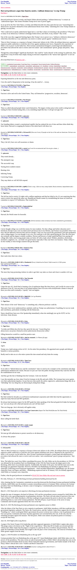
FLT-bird (27, 389)
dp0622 (25, 186)
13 (1, 321)
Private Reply (13, 87)
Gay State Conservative (31, 410)
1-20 (5, 75)
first (2, 75)
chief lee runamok (30, 337)
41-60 (14, 75)
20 (1, 547)
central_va (26, 148)
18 (1, 425)
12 (1, 296)
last (25, 75)
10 (1, 262)
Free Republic (5, 1)
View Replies (21, 87)
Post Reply (5, 87)
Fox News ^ (4, 13)
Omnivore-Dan (28, 248)
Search (8, 3)
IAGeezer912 (27, 132)
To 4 (19, 548)
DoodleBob (28, 547)
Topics (66, 3)
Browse (3, 3)
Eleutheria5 (28, 262)
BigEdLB (27, 296)
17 (1, 410)
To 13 (19, 362)
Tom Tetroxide (28, 278)
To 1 (19, 101)
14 (1, 337)
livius (26, 321)
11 (1, 278)
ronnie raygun (29, 425)
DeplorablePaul (27, 206)
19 (1, 443)
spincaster (26, 116)
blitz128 (27, 443)
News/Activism (72, 1)
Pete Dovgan (27, 100)
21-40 (9, 75)
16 (1, 389)
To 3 (19, 135)
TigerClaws (26, 85)
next (22, 75)
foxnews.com (20, 60)
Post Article (72, 3)
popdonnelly (26, 221)
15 (1, 360)
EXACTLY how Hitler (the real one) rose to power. (48, 475)
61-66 (18, 75)
